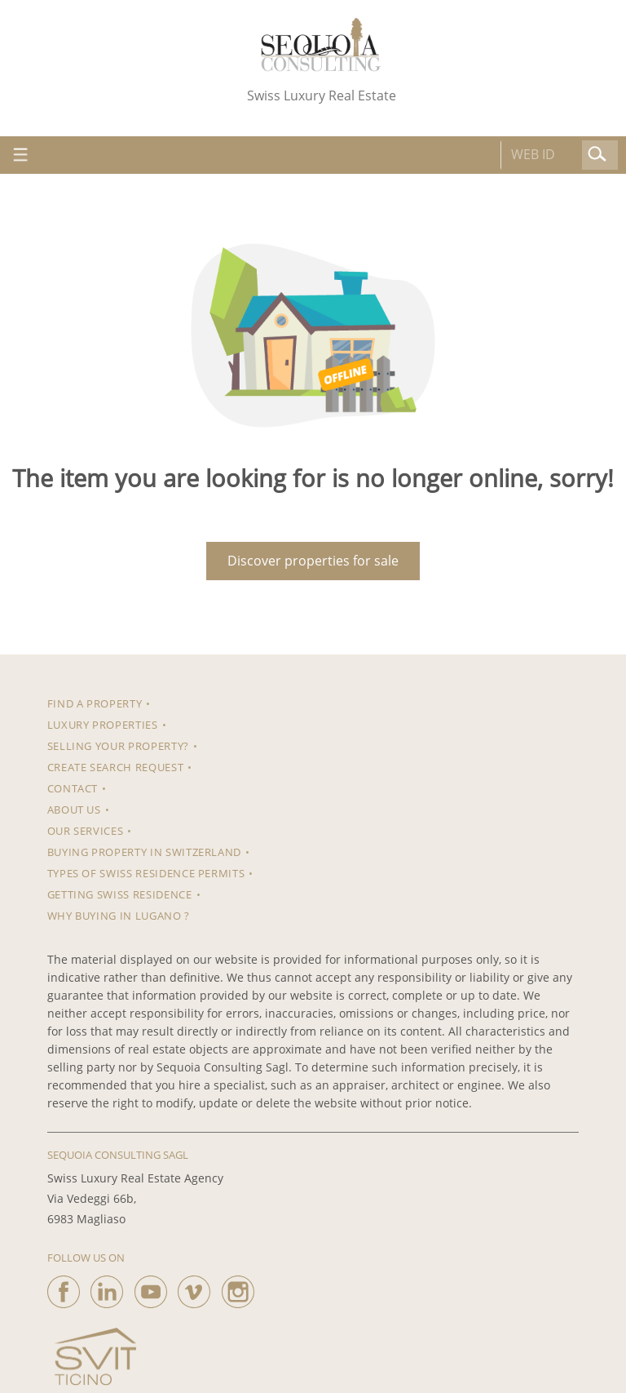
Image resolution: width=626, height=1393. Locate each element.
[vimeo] (194, 1287)
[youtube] (150, 1287)
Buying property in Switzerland (144, 852)
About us (74, 809)
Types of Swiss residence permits (146, 873)
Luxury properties (102, 724)
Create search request (115, 767)
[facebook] (63, 1287)
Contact (73, 788)
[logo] (321, 44)
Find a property (95, 703)
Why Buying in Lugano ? (118, 915)
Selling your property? (118, 746)
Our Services (85, 830)
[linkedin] (106, 1287)
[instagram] (238, 1287)
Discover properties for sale (313, 561)
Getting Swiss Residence (119, 894)
